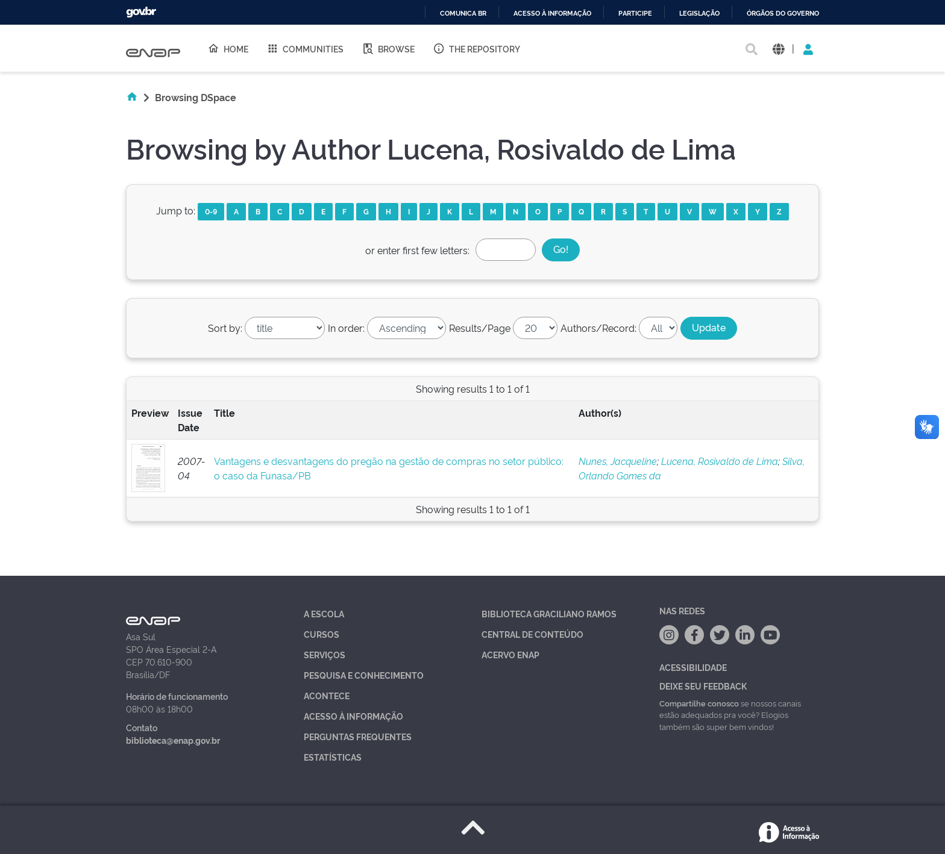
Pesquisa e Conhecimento (364, 675)
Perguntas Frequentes (358, 736)
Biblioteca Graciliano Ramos (549, 613)
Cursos (321, 634)
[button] (778, 48)
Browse (388, 48)
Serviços (324, 654)
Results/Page (479, 327)
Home (227, 48)
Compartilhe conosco (699, 702)
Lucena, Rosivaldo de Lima (719, 460)
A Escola (324, 613)
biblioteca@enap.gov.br (173, 740)
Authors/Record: (598, 327)
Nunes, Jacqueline (618, 460)
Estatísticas (333, 756)
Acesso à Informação (353, 716)
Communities (305, 48)
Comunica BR (463, 13)
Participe (635, 13)
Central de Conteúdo (532, 634)
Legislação (699, 13)
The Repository (476, 48)
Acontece (327, 695)
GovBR (141, 12)
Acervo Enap (510, 654)
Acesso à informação (552, 13)
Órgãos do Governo (783, 13)
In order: (346, 327)
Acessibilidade (693, 667)
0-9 (211, 211)
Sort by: (225, 327)
